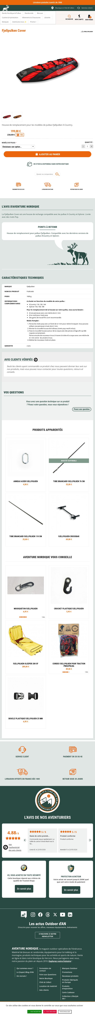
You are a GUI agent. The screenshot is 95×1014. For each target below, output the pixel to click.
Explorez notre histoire (60, 961)
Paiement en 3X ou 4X (18, 189)
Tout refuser (50, 1011)
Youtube (62, 914)
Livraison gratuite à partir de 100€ (47, 2)
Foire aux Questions (47, 974)
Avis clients (44, 990)
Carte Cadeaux (68, 992)
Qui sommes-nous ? (25, 968)
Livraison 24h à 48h (47, 189)
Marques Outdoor (69, 968)
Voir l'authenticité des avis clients (15, 847)
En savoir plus (24, 888)
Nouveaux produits (70, 976)
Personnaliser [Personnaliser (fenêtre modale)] (65, 1011)
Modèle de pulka (8, 143)
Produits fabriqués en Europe (70, 981)
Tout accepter (34, 1011)
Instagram (32, 914)
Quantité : (89, 142)
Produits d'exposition (67, 987)
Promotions (67, 972)
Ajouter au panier (49, 154)
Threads (47, 914)
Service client (22, 756)
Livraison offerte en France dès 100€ (22, 779)
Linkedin (70, 914)
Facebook (40, 914)
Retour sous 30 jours (76, 189)
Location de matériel (48, 986)
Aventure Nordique (25, 948)
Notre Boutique (46, 978)
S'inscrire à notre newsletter (47, 935)
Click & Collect (45, 982)
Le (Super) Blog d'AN (25, 972)
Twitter (55, 914)
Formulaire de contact (45, 969)
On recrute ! (22, 976)
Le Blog (24, 915)
